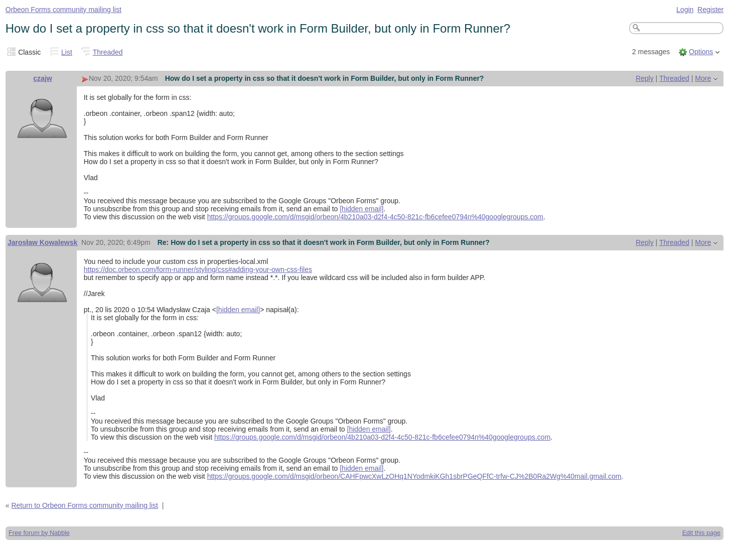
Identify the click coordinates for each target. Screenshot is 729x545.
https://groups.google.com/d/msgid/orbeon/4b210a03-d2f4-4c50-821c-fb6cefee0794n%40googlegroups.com (375, 217)
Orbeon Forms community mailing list (63, 10)
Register (710, 10)
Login (684, 10)
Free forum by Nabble (39, 532)
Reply (645, 78)
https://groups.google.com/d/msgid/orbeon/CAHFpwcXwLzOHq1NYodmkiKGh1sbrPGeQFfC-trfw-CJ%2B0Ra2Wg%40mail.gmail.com (414, 476)
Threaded (108, 52)
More (703, 78)
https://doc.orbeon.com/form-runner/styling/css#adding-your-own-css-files (198, 269)
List (66, 52)
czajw (42, 78)
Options (701, 52)
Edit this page (701, 532)
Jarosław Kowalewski (43, 242)
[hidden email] (361, 209)
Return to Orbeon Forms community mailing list (84, 505)
